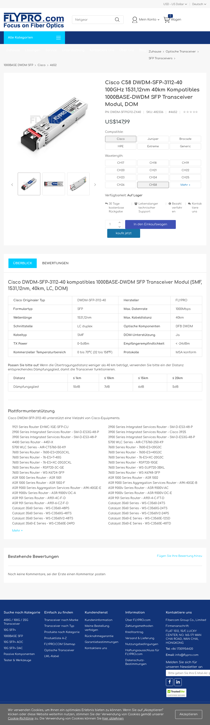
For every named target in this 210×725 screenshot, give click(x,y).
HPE (121, 146)
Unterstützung (73, 50)
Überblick (22, 263)
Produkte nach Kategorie (62, 632)
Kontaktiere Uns (101, 50)
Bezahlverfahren (177, 207)
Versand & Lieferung (139, 638)
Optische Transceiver (59, 650)
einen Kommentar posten (86, 574)
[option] (29, 185)
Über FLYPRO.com (138, 620)
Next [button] (94, 184)
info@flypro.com (187, 654)
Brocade (185, 139)
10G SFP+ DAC (13, 648)
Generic (185, 146)
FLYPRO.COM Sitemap (59, 644)
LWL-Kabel (51, 656)
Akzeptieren (189, 714)
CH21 (152, 170)
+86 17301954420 (182, 648)
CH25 (185, 177)
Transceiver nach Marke (61, 620)
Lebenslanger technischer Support (148, 207)
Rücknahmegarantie (99, 636)
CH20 (121, 170)
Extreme (153, 146)
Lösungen (32, 50)
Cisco (121, 139)
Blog (142, 50)
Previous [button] (13, 184)
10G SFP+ (10, 630)
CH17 (120, 162)
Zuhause (13, 50)
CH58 (153, 184)
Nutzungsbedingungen (141, 644)
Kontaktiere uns (197, 207)
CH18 (153, 162)
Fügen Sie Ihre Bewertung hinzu (179, 555)
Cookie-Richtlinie (21, 718)
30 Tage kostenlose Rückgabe (116, 207)
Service (51, 50)
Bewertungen (55, 263)
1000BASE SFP (13, 636)
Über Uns (126, 50)
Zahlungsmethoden (139, 626)
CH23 (121, 177)
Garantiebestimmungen (101, 642)
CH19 (185, 162)
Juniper (153, 139)
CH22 (185, 170)
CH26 (121, 184)
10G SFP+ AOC (13, 642)
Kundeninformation (98, 620)
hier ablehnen (113, 718)
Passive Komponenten (19, 654)
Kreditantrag (134, 632)
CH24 (153, 177)
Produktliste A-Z (55, 638)
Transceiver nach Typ (59, 626)
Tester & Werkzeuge (17, 660)
